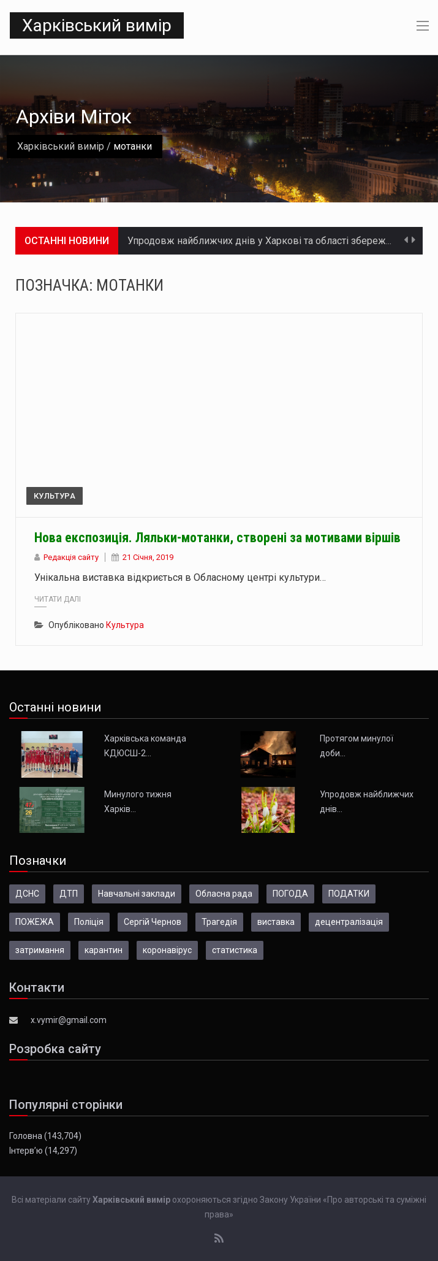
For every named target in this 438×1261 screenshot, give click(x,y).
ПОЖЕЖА (34, 922)
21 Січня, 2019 (148, 557)
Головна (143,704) (45, 1136)
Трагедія (219, 922)
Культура (54, 495)
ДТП (68, 894)
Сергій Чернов (152, 922)
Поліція (89, 922)
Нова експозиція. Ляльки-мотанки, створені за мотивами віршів (217, 537)
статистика (234, 950)
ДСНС (27, 894)
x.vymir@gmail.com (69, 1020)
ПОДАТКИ (348, 894)
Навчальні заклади (136, 894)
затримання (39, 950)
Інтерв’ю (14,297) (43, 1151)
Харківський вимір (97, 25)
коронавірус (167, 950)
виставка (276, 922)
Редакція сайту (71, 557)
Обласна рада (223, 894)
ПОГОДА (290, 894)
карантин (104, 950)
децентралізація (349, 922)
